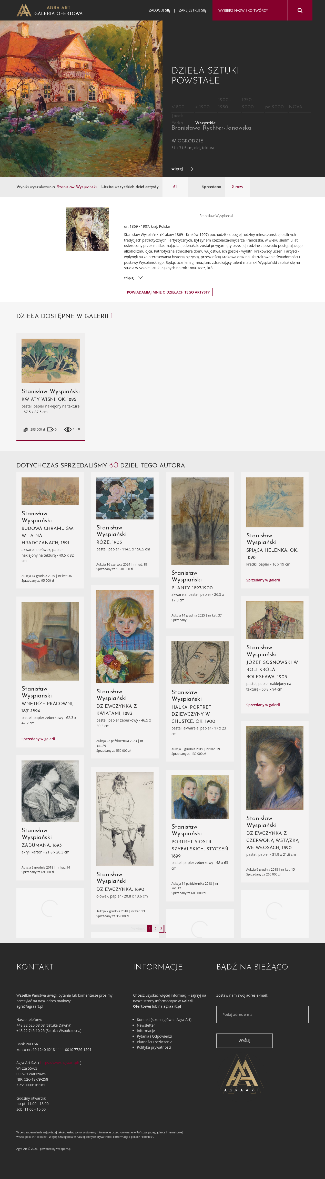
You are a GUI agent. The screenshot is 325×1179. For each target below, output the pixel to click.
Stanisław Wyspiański (51, 392)
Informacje (146, 1030)
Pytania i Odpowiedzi (154, 1036)
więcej (182, 169)
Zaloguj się (159, 10)
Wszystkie (205, 123)
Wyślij (244, 1040)
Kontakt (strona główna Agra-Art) (164, 1019)
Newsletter (146, 1025)
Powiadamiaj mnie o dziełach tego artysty (168, 292)
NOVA (295, 107)
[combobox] (250, 10)
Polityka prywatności (154, 1047)
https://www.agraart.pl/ (59, 1062)
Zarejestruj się (192, 10)
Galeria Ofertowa (58, 14)
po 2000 (274, 107)
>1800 (178, 107)
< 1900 (202, 107)
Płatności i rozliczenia (154, 1041)
